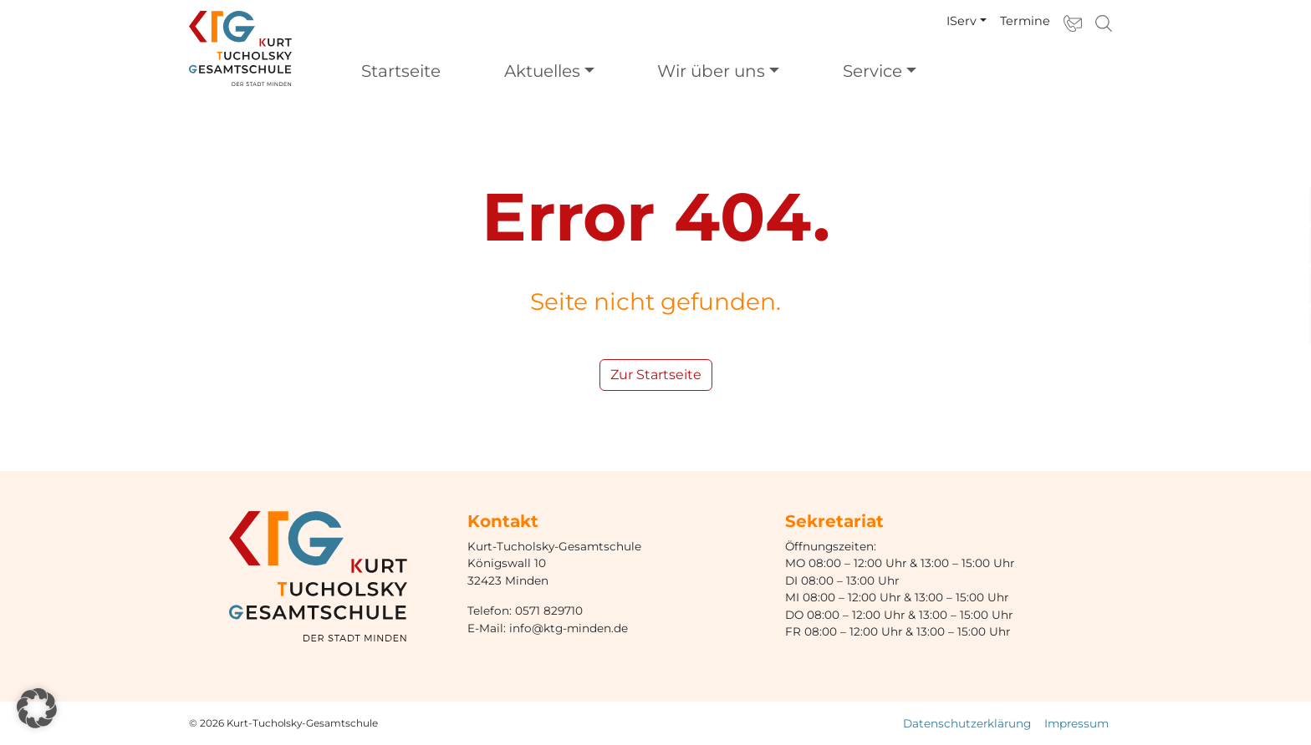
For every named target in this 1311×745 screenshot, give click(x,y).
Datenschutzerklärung (967, 723)
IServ (961, 20)
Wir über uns (711, 71)
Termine (1025, 20)
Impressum (1076, 723)
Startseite (401, 71)
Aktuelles (542, 71)
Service (872, 71)
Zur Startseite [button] (655, 375)
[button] (37, 708)
